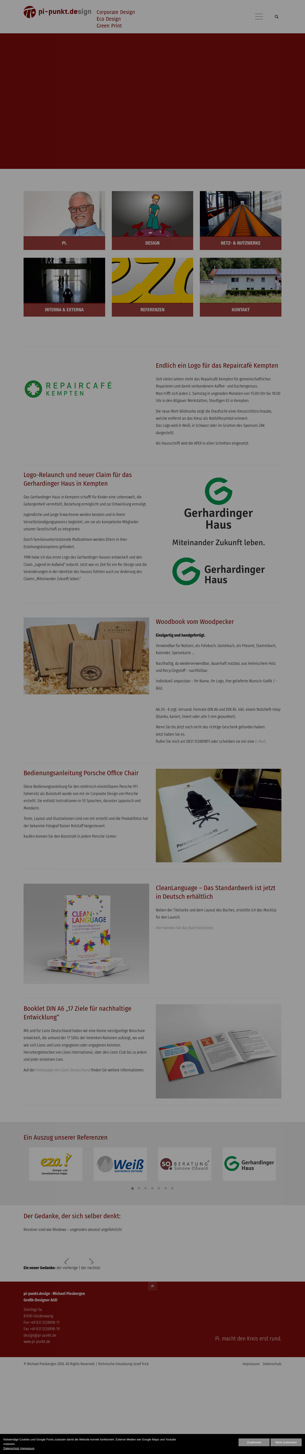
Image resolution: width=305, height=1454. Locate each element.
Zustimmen (254, 1442)
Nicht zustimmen (286, 1442)
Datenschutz (11, 1448)
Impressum (27, 1448)
